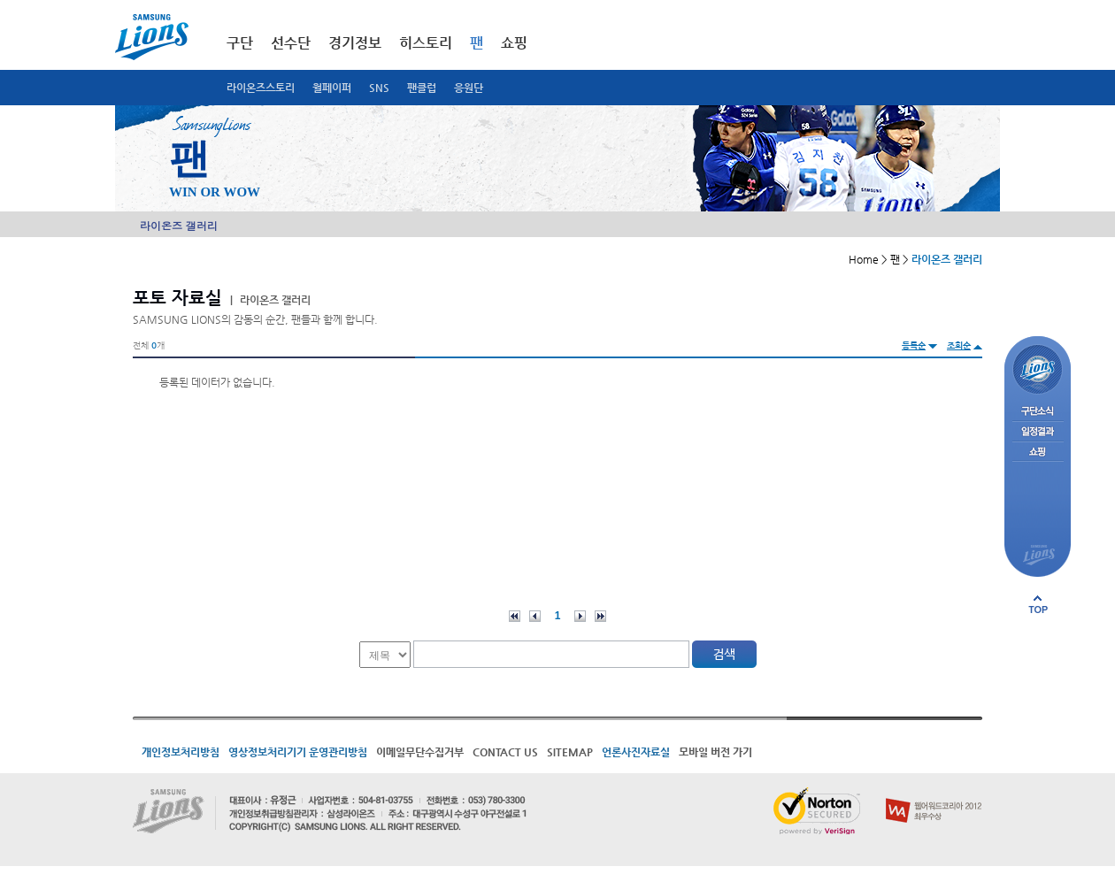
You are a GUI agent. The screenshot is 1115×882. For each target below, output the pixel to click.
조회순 (959, 345)
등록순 (914, 345)
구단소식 (1037, 412)
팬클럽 (421, 87)
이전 (535, 616)
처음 (514, 616)
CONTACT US (505, 752)
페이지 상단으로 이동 (1038, 604)
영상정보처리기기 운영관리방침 (297, 752)
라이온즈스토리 (261, 87)
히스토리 (425, 43)
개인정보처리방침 (180, 752)
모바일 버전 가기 (715, 752)
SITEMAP (570, 752)
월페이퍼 (331, 87)
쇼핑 (514, 43)
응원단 (468, 87)
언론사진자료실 (636, 752)
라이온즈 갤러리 (179, 225)
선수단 (291, 43)
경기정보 (354, 43)
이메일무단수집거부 (420, 752)
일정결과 (1037, 432)
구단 (240, 43)
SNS (379, 87)
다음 (580, 616)
